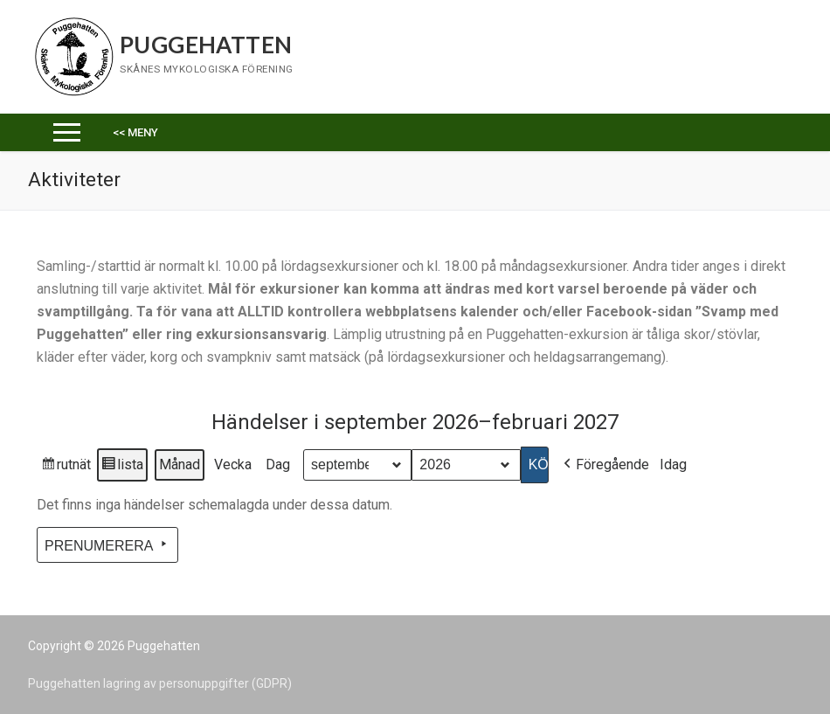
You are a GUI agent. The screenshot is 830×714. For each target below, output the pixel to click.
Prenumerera (107, 544)
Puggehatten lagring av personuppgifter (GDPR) (160, 683)
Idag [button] (673, 464)
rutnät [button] (65, 467)
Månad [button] (179, 464)
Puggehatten (206, 45)
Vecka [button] (233, 464)
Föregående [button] (604, 465)
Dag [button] (278, 464)
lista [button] (121, 467)
